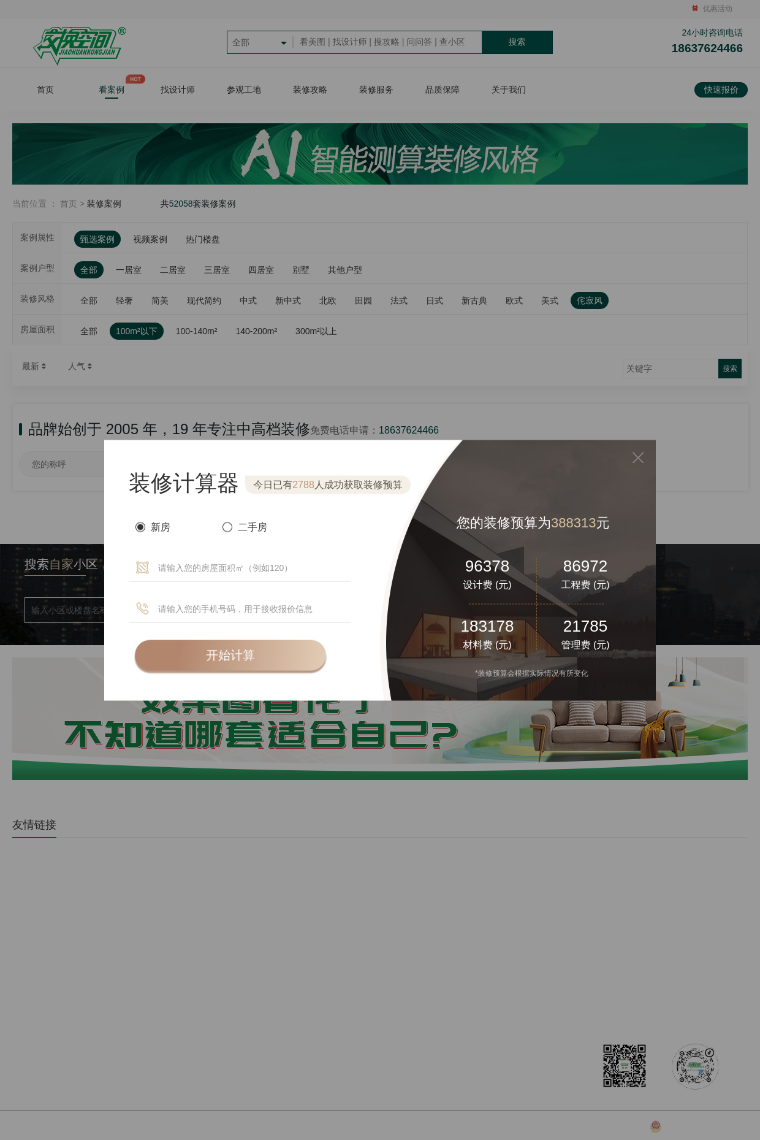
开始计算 (230, 655)
